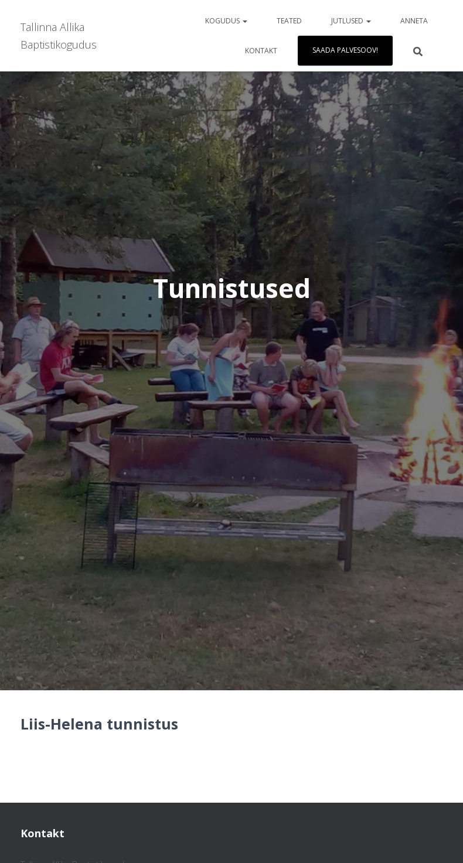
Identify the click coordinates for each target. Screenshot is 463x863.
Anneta (414, 21)
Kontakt (261, 51)
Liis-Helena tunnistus (99, 724)
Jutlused (351, 21)
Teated (289, 21)
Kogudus (226, 21)
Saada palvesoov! (345, 50)
